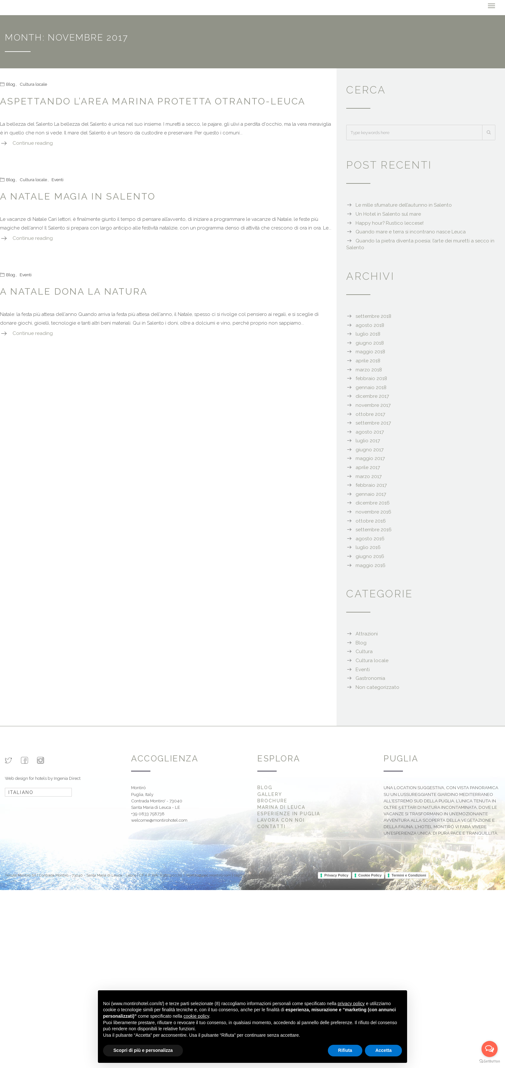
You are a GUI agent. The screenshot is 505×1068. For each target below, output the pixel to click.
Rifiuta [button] (345, 1050)
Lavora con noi (281, 819)
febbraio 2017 (371, 484)
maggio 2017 (370, 458)
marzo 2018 (369, 369)
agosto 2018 (370, 325)
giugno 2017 (370, 449)
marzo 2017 (369, 476)
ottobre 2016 (371, 520)
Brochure (272, 800)
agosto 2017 (370, 431)
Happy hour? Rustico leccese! (390, 222)
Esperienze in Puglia (288, 813)
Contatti (271, 825)
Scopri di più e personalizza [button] (143, 1050)
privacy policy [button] (351, 1003)
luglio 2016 (368, 547)
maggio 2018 (370, 351)
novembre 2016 (373, 511)
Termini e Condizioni (409, 875)
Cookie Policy (370, 875)
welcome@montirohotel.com (159, 819)
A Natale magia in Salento (77, 195)
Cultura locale (33, 83)
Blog (10, 83)
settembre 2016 (374, 529)
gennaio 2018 (371, 387)
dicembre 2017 (372, 395)
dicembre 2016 (373, 502)
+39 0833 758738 (148, 813)
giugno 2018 (370, 342)
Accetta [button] (383, 1050)
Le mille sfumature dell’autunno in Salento (404, 204)
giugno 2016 (370, 556)
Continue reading (33, 142)
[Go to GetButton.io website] (489, 1061)
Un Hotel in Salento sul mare (388, 213)
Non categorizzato (377, 687)
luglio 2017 (368, 440)
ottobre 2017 (370, 413)
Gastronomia (370, 678)
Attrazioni (367, 633)
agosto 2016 (370, 538)
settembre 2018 (373, 315)
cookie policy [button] (196, 1016)
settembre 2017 (373, 422)
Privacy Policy (336, 875)
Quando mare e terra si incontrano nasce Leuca (411, 231)
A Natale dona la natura (74, 290)
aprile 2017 (368, 467)
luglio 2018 (368, 333)
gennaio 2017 (371, 493)
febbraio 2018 (371, 378)
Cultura (364, 651)
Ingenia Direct (67, 777)
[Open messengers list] (489, 1049)
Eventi (57, 178)
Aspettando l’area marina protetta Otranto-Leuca (152, 100)
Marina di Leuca (281, 806)
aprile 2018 (368, 360)
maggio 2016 (371, 565)
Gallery (269, 793)
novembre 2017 (373, 404)
